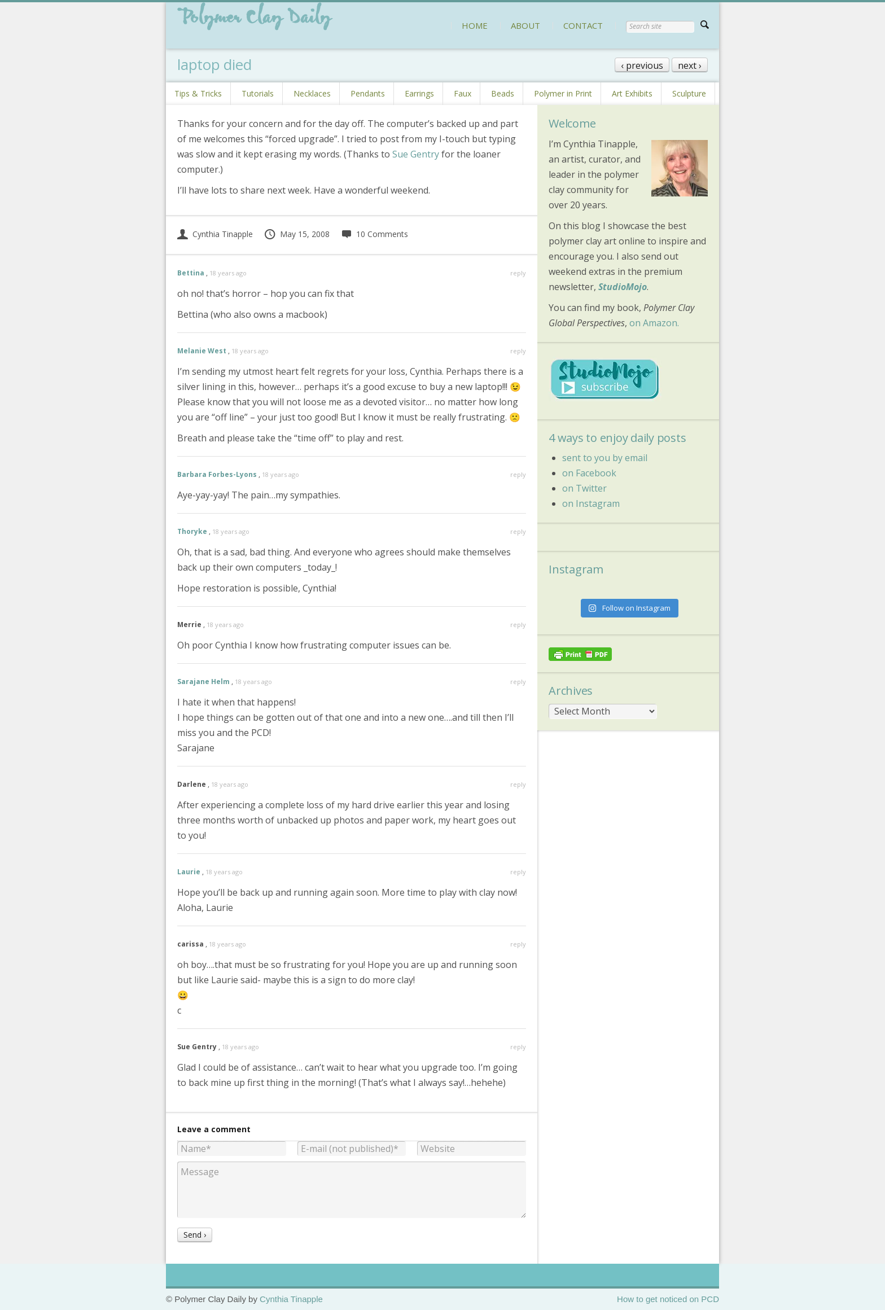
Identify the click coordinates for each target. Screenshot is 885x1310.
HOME (475, 25)
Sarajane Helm (203, 681)
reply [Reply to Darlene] (518, 784)
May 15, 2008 (296, 234)
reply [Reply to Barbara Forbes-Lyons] (518, 474)
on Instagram (591, 503)
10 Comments (374, 234)
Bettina (190, 273)
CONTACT (583, 25)
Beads (502, 93)
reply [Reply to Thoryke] (518, 531)
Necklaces (312, 93)
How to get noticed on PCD (668, 1299)
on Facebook (589, 473)
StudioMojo (622, 287)
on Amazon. (654, 323)
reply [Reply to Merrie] (518, 624)
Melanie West (201, 351)
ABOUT (525, 25)
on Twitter (584, 488)
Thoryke (192, 531)
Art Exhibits (632, 93)
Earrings (419, 93)
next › (690, 65)
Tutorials (258, 93)
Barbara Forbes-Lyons (217, 474)
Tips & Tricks (198, 93)
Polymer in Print (563, 93)
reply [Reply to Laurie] (518, 872)
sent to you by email (604, 458)
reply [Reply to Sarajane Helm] (518, 681)
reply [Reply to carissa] (518, 944)
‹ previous (642, 65)
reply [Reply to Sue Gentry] (518, 1046)
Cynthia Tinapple (215, 234)
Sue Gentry (415, 154)
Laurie (188, 872)
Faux (462, 93)
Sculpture (689, 93)
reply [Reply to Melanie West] (518, 351)
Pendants (368, 93)
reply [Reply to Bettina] (518, 273)
